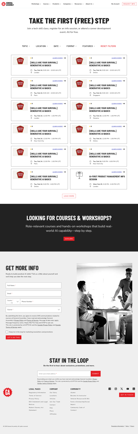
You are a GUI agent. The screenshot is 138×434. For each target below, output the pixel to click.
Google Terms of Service (45, 383)
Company (54, 389)
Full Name (11, 285)
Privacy (132, 426)
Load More (69, 196)
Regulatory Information (37, 393)
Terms (127, 426)
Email (9, 293)
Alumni (73, 393)
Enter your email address (48, 374)
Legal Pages (34, 389)
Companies (67, 4)
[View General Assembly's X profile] (122, 389)
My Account (115, 4)
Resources (78, 4)
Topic (26, 46)
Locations (53, 396)
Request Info (129, 4)
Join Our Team (55, 402)
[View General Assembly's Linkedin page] (134, 389)
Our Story (53, 393)
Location (42, 46)
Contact (52, 405)
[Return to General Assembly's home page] (7, 396)
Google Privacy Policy (44, 325)
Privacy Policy (19, 320)
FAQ (51, 408)
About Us (89, 4)
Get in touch (127, 395)
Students (56, 4)
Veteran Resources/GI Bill (80, 399)
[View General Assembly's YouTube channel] (128, 389)
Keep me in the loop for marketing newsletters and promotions (31, 332)
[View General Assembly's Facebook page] (110, 389)
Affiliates (53, 414)
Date (57, 46)
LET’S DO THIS (13, 337)
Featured (89, 46)
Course (10, 310)
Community (76, 389)
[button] (13, 301)
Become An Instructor (78, 396)
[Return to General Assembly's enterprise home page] (8, 4)
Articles (52, 399)
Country (10, 300)
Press (52, 411)
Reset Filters (108, 46)
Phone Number (27, 302)
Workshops (35, 4)
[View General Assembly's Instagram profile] (116, 389)
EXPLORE (69, 239)
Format (71, 46)
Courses (46, 4)
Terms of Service (33, 320)
